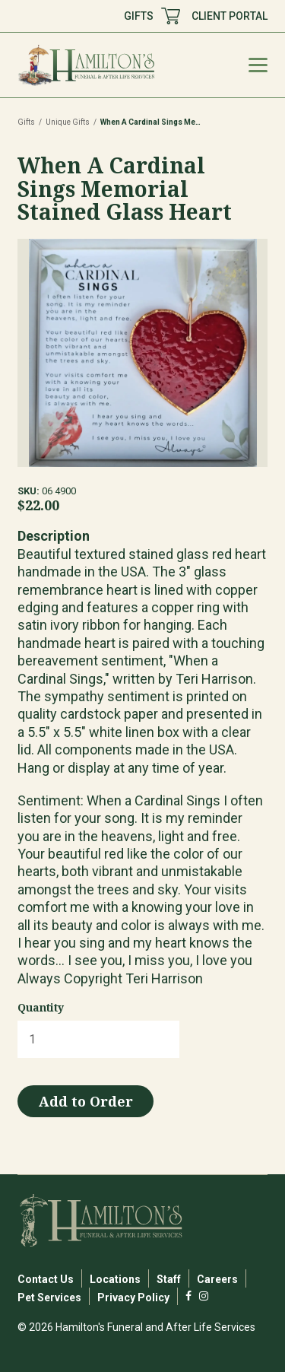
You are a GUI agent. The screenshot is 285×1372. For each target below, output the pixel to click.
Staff (169, 1279)
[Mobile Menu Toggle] (258, 65)
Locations (115, 1279)
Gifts (26, 122)
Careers (217, 1279)
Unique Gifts (68, 122)
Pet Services (49, 1297)
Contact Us (45, 1279)
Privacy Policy (133, 1297)
